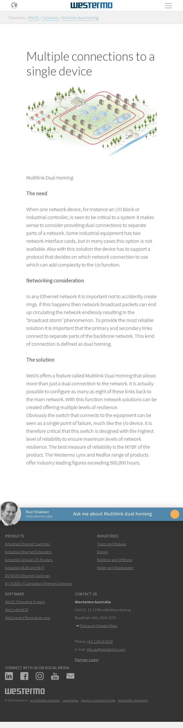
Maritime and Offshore (114, 560)
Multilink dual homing (80, 17)
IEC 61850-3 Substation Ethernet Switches (38, 584)
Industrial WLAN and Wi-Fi (24, 568)
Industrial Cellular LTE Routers (29, 560)
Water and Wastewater (115, 568)
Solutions (50, 17)
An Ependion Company (45, 701)
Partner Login (86, 660)
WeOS (33, 17)
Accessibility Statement (133, 701)
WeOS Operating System (25, 602)
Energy (102, 552)
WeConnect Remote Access (27, 618)
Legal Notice (70, 701)
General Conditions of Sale (98, 701)
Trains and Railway (111, 544)
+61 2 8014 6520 (100, 642)
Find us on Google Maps (98, 626)
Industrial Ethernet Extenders (28, 552)
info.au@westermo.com (106, 650)
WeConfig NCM (16, 610)
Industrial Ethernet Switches (27, 544)
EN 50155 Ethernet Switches (27, 576)
